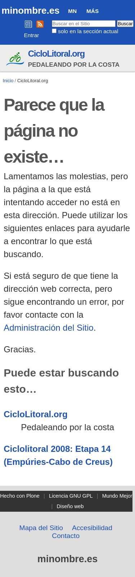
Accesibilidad (92, 528)
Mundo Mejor (117, 496)
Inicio (8, 80)
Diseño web (70, 506)
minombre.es (30, 10)
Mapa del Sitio (41, 528)
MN (72, 11)
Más (92, 11)
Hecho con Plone (20, 496)
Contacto (66, 535)
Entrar (31, 35)
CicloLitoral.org (56, 53)
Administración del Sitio (48, 327)
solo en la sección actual (88, 31)
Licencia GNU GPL (71, 496)
